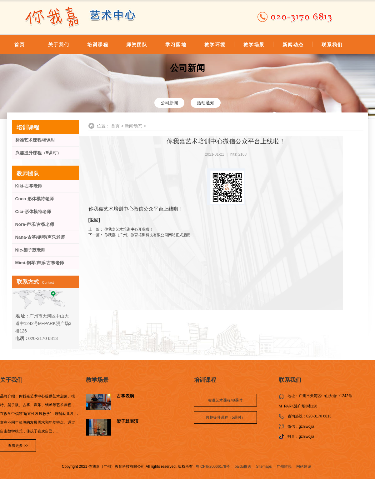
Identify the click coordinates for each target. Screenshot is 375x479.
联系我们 (332, 44)
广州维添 (284, 466)
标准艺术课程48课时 (35, 139)
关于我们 (58, 44)
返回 (94, 219)
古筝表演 (125, 396)
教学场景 (254, 44)
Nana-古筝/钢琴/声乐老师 (40, 237)
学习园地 (176, 44)
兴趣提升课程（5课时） (38, 152)
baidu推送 (243, 466)
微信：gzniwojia (301, 426)
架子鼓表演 (127, 421)
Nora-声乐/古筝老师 (34, 224)
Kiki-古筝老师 (28, 185)
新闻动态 (293, 44)
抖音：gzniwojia (301, 436)
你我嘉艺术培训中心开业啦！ (128, 229)
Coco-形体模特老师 (34, 198)
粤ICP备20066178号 (213, 466)
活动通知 (205, 102)
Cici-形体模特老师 (33, 211)
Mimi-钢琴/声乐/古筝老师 (39, 262)
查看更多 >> (18, 445)
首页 (19, 44)
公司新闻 (187, 68)
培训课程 (97, 44)
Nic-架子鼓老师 (30, 249)
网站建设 (303, 466)
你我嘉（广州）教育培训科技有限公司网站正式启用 (147, 235)
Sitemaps (264, 466)
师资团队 (137, 44)
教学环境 (215, 44)
